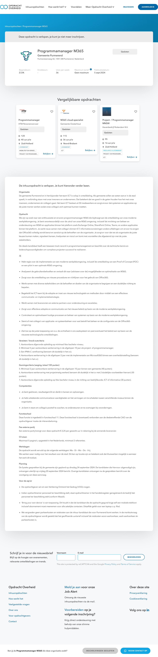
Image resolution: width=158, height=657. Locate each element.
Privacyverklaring (138, 593)
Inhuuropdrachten (35, 7)
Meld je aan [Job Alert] (72, 587)
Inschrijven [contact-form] (134, 557)
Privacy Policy (111, 564)
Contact (13, 621)
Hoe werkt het (16, 598)
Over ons (13, 610)
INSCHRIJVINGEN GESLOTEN (100, 651)
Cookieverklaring (138, 598)
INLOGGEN (128, 7)
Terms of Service (128, 564)
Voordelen (76, 7)
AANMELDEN (148, 7)
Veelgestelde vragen (19, 604)
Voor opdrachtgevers (19, 615)
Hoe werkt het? (57, 7)
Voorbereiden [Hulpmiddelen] (74, 610)
